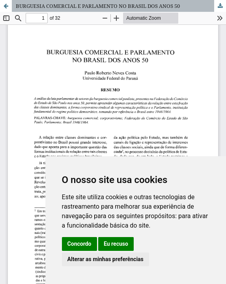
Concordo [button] (79, 244)
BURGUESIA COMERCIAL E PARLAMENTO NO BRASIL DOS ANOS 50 (98, 5)
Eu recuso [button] (116, 244)
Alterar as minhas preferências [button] (105, 259)
